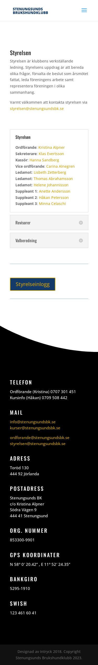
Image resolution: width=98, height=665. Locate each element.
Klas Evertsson (51, 153)
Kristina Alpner (51, 147)
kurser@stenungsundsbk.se (35, 427)
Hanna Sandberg (44, 159)
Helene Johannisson (51, 184)
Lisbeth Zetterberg (50, 172)
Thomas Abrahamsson (53, 178)
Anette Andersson (54, 191)
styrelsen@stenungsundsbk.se (37, 108)
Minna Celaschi (52, 203)
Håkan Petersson (54, 197)
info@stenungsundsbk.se (33, 421)
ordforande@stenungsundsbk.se (40, 437)
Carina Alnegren (60, 166)
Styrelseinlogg (33, 284)
